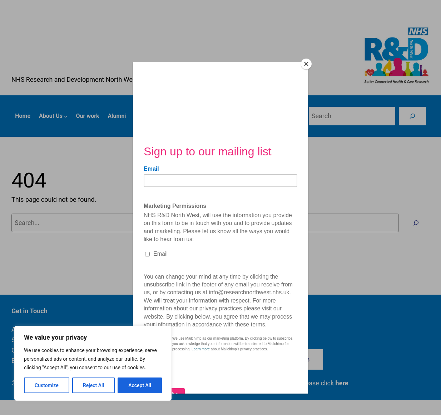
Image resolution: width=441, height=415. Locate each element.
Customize (47, 385)
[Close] (306, 64)
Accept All (139, 385)
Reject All (93, 385)
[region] (93, 363)
